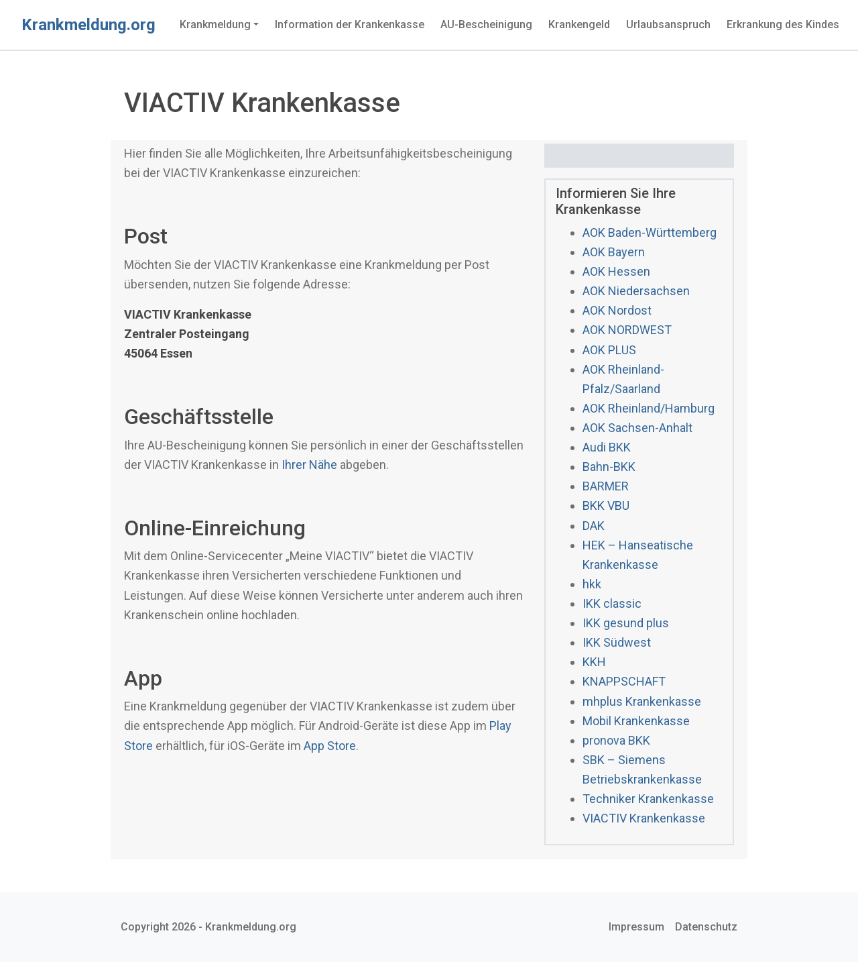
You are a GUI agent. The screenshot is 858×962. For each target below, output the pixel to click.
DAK (594, 526)
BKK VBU (606, 505)
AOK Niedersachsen (636, 291)
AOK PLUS (609, 350)
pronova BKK (616, 740)
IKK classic (612, 603)
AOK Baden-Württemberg (650, 232)
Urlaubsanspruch (668, 24)
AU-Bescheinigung (486, 24)
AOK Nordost (617, 310)
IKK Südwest (617, 642)
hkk (592, 584)
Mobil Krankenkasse (636, 721)
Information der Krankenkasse (349, 24)
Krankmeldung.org (88, 24)
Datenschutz (706, 926)
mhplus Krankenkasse (642, 701)
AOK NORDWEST (627, 330)
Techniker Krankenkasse (648, 799)
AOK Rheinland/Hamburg (649, 408)
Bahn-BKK (609, 467)
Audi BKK (607, 447)
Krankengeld (579, 24)
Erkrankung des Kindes (783, 24)
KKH (594, 662)
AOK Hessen (616, 271)
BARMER (606, 486)
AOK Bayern (614, 252)
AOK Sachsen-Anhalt (637, 428)
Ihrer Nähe (309, 465)
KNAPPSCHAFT (624, 681)
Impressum (636, 926)
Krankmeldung (215, 24)
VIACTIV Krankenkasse (644, 818)
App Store (330, 746)
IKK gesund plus (626, 623)
